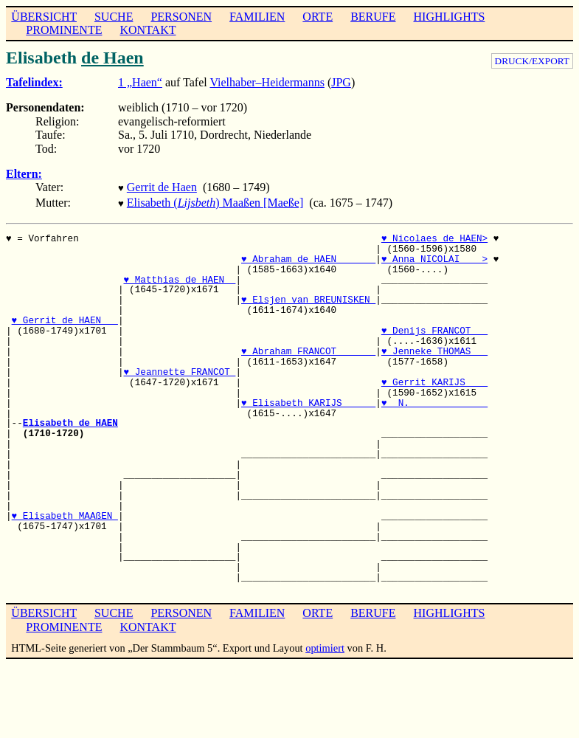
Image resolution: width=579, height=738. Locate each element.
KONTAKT (147, 30)
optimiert (324, 645)
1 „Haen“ (140, 82)
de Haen (112, 57)
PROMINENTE (64, 30)
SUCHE (113, 16)
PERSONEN (181, 16)
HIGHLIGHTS (449, 16)
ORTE (317, 16)
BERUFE (372, 16)
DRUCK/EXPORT (532, 60)
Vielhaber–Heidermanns (266, 82)
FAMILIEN (257, 16)
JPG (341, 82)
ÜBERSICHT (44, 16)
